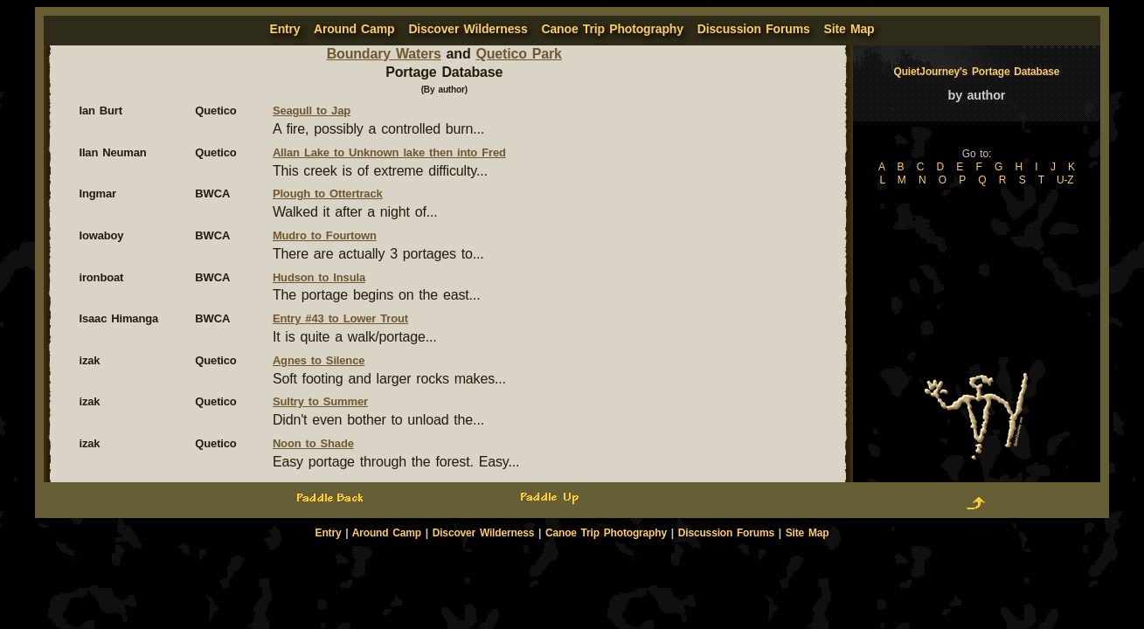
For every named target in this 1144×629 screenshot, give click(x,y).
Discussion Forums (753, 29)
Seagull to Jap (311, 110)
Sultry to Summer (320, 401)
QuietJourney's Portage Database (977, 72)
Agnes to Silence (318, 360)
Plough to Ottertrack (328, 193)
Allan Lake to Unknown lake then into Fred (389, 152)
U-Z (1065, 180)
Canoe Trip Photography (612, 29)
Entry (328, 533)
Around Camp (354, 29)
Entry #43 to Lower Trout (340, 318)
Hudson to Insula (319, 277)
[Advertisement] (572, 569)
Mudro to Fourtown (325, 235)
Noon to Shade (313, 443)
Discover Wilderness (467, 29)
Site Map (849, 29)
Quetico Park (518, 53)
